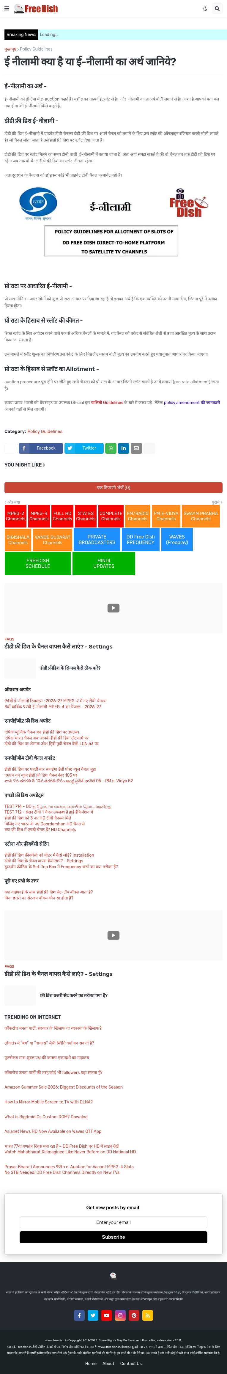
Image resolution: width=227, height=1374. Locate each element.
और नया (13, 502)
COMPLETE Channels (111, 516)
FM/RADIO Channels (138, 516)
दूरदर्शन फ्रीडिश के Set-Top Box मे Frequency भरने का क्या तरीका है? (61, 866)
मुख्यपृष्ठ (10, 49)
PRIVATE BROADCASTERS (96, 539)
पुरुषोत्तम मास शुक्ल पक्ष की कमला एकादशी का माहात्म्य (46, 1057)
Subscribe (113, 1237)
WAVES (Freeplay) (177, 539)
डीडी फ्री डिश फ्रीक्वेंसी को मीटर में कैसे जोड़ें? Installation (49, 855)
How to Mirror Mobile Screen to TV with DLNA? (48, 1102)
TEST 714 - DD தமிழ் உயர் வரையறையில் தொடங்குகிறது (57, 806)
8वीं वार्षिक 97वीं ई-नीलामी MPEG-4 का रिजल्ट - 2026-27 (52, 706)
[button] (7, 8)
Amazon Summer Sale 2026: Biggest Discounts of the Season (63, 1087)
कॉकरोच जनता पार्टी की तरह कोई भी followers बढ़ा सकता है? (53, 1072)
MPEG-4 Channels (39, 516)
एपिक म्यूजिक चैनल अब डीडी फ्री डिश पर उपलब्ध (41, 732)
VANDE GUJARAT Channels (52, 540)
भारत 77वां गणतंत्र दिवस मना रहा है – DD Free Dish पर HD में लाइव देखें (61, 1146)
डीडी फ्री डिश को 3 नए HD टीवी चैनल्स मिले (37, 818)
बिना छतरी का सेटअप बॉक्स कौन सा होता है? (38, 898)
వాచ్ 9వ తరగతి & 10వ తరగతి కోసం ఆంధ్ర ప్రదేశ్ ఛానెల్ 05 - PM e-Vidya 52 (68, 780)
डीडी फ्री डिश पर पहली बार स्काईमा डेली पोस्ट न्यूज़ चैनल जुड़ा (50, 769)
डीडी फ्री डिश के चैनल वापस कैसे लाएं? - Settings (58, 646)
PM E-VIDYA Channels (166, 516)
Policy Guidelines (36, 49)
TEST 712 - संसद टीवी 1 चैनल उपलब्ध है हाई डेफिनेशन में (48, 812)
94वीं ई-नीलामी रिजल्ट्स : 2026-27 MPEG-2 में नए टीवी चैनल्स (55, 701)
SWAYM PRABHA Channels (201, 516)
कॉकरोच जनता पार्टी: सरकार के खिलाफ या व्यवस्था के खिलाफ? (53, 1028)
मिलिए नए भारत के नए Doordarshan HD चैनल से (44, 824)
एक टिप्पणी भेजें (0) (113, 487)
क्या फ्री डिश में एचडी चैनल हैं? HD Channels (40, 829)
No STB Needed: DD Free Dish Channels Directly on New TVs (62, 1172)
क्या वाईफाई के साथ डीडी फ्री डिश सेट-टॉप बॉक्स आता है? (48, 892)
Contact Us (131, 1363)
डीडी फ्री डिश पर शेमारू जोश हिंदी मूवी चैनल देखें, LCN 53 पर (51, 743)
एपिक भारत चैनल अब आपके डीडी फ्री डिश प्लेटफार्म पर (46, 738)
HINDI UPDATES (103, 563)
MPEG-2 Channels (15, 516)
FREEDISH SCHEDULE (38, 563)
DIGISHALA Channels (18, 540)
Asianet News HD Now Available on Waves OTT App (52, 1131)
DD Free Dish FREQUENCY (141, 539)
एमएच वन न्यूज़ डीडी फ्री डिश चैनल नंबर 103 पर (40, 775)
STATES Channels (85, 516)
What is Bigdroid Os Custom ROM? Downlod (46, 1116)
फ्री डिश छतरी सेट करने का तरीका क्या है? (74, 995)
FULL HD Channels (62, 516)
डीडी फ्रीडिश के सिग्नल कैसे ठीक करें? (70, 668)
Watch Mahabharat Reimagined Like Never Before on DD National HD (70, 1152)
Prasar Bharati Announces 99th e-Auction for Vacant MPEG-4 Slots (69, 1166)
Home (91, 1363)
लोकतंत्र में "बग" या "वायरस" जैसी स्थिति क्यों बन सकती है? (49, 1043)
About (108, 1363)
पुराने (216, 502)
